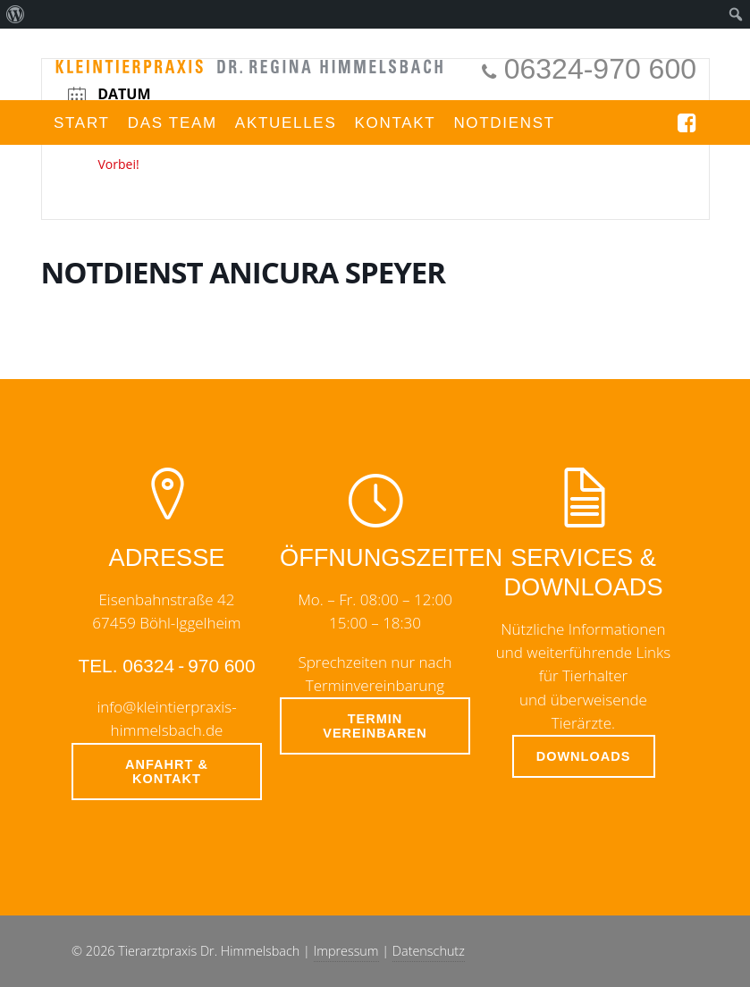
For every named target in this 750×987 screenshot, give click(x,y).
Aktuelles (286, 122)
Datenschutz (428, 950)
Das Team (172, 122)
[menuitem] (15, 14)
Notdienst (504, 122)
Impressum (346, 950)
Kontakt (394, 122)
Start (82, 122)
